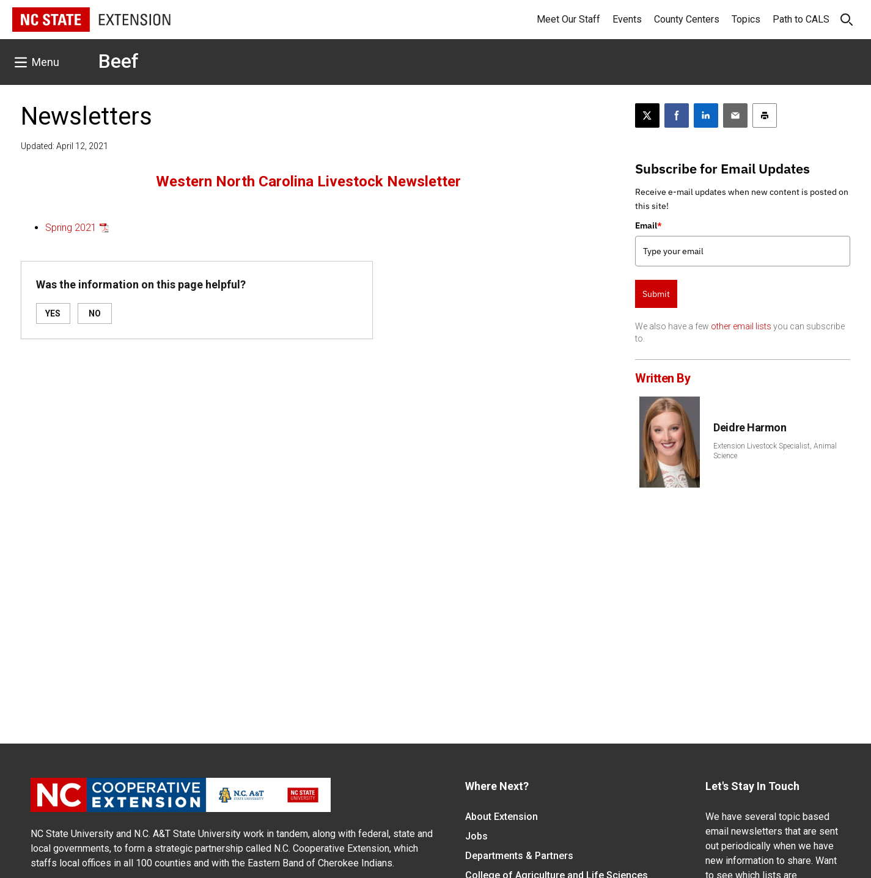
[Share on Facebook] (676, 115)
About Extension (501, 816)
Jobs (476, 836)
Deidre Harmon (749, 427)
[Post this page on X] (647, 115)
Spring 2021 (71, 227)
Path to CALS (801, 19)
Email (648, 225)
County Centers (686, 19)
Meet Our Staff (568, 19)
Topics (746, 19)
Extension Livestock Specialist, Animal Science (775, 451)
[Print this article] (764, 115)
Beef (118, 61)
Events (627, 19)
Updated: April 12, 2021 (64, 146)
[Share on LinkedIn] (706, 115)
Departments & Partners (519, 856)
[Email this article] (735, 115)
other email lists (741, 326)
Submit (656, 293)
